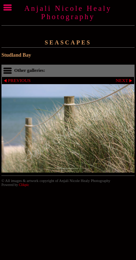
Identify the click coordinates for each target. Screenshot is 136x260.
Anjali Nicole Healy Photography (68, 12)
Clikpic (24, 185)
